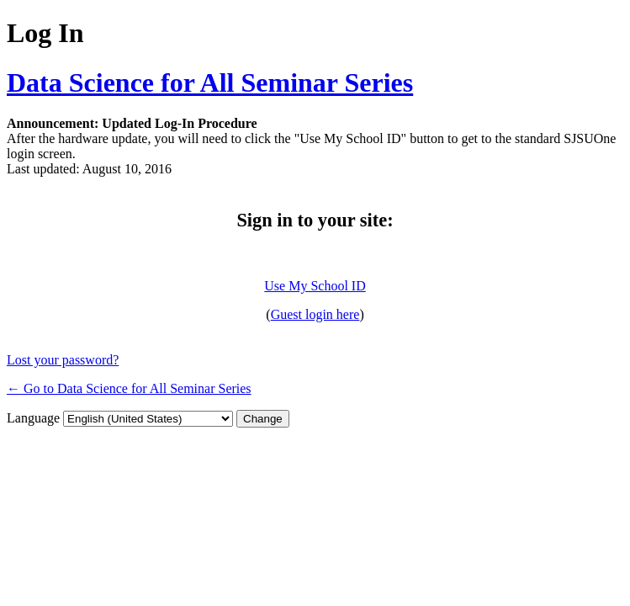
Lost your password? (63, 360)
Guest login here (315, 314)
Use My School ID (314, 286)
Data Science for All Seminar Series (210, 82)
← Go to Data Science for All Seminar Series (129, 388)
